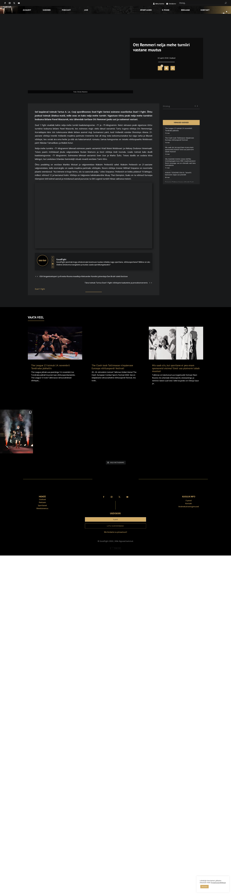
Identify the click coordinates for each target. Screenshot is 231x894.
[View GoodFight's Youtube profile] (52, 263)
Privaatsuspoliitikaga (218, 882)
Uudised (47, 10)
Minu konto (159, 4)
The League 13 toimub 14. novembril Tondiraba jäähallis (178, 129)
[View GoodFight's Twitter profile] (52, 260)
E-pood (165, 10)
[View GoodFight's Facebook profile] (52, 257)
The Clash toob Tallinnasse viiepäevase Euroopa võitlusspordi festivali (179, 139)
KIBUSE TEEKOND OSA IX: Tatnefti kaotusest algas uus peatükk (178, 173)
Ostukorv (172, 4)
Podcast (66, 10)
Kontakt (205, 10)
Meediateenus (42, 508)
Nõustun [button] (204, 887)
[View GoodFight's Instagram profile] (52, 267)
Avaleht (27, 10)
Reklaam (185, 10)
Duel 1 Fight (40, 289)
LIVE (86, 10)
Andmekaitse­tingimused (188, 506)
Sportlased (146, 10)
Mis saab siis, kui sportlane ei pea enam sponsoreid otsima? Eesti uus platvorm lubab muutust (179, 149)
